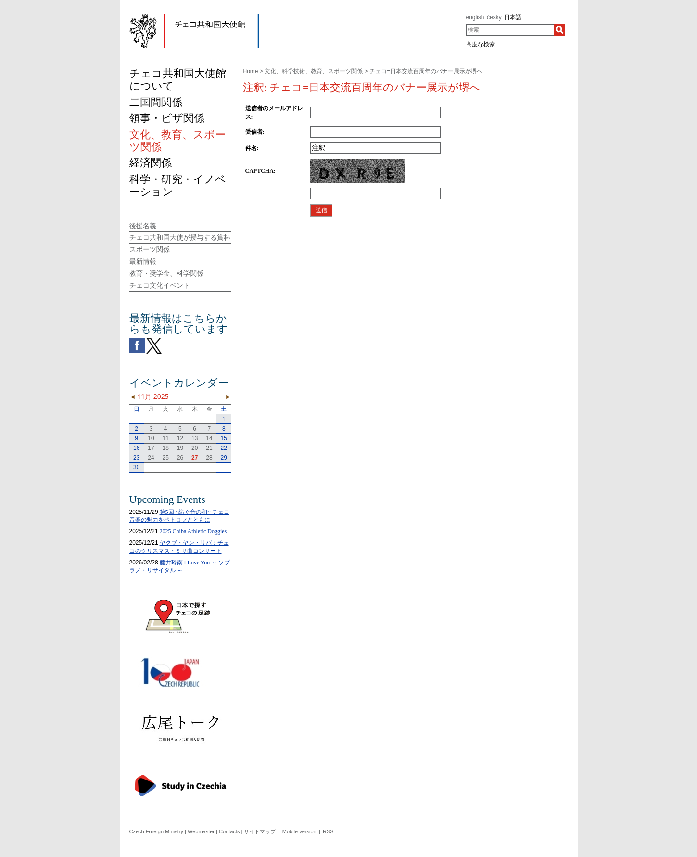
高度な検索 (480, 44)
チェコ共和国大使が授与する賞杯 (179, 237)
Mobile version (299, 831)
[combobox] (510, 30)
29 (224, 457)
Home (250, 71)
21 (209, 448)
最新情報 (142, 261)
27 (194, 457)
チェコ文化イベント (159, 285)
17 (151, 448)
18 (165, 448)
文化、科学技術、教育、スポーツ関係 (314, 71)
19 (180, 448)
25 (165, 457)
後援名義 (142, 226)
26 (180, 457)
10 (151, 438)
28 (209, 457)
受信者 (254, 131)
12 (180, 438)
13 (194, 438)
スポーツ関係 (149, 249)
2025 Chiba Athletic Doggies (193, 531)
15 (224, 438)
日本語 (512, 17)
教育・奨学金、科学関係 (166, 273)
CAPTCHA (259, 170)
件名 (251, 148)
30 (136, 467)
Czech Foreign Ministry (156, 831)
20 (194, 448)
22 (224, 448)
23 (136, 457)
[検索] (559, 30)
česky (494, 17)
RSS (328, 831)
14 (209, 438)
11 (165, 438)
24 (151, 457)
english (475, 17)
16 (136, 448)
